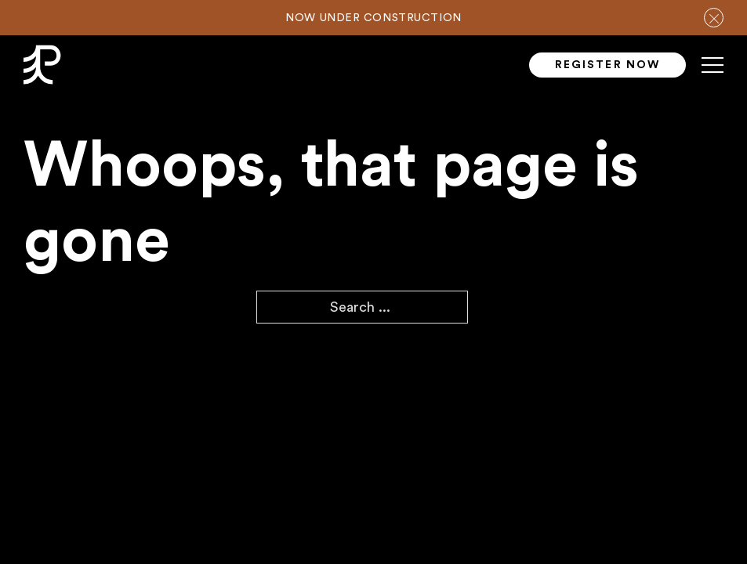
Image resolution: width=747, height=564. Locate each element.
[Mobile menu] (712, 71)
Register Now (607, 65)
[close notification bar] (713, 17)
